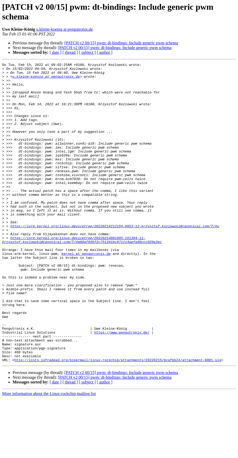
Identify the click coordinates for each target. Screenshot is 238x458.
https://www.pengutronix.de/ (122, 386)
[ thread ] (70, 52)
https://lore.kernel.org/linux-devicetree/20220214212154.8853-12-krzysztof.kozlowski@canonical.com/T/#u (114, 259)
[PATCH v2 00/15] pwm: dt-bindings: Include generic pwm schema (121, 43)
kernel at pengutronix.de (85, 292)
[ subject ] (87, 52)
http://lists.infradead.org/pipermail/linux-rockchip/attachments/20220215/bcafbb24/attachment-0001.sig (117, 419)
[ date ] (55, 52)
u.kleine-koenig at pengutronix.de (64, 29)
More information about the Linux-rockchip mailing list (49, 453)
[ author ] (105, 52)
